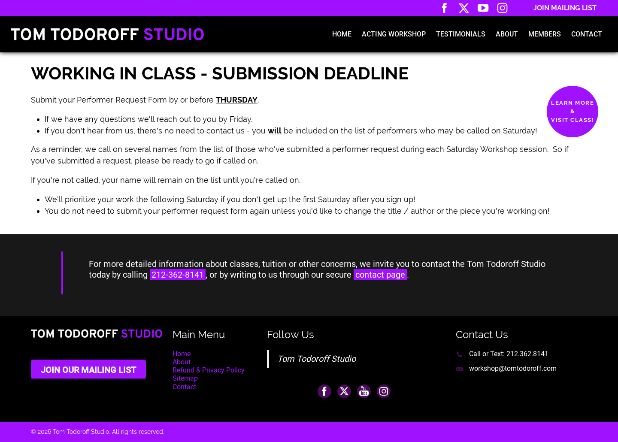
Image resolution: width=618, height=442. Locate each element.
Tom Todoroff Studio (316, 359)
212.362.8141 (527, 354)
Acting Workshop (394, 34)
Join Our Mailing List (88, 370)
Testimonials (460, 34)
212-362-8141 (177, 274)
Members (544, 34)
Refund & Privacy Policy (209, 370)
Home (341, 34)
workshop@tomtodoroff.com (513, 368)
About (507, 34)
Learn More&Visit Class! (572, 111)
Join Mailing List (565, 8)
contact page (380, 274)
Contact (586, 34)
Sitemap (185, 378)
